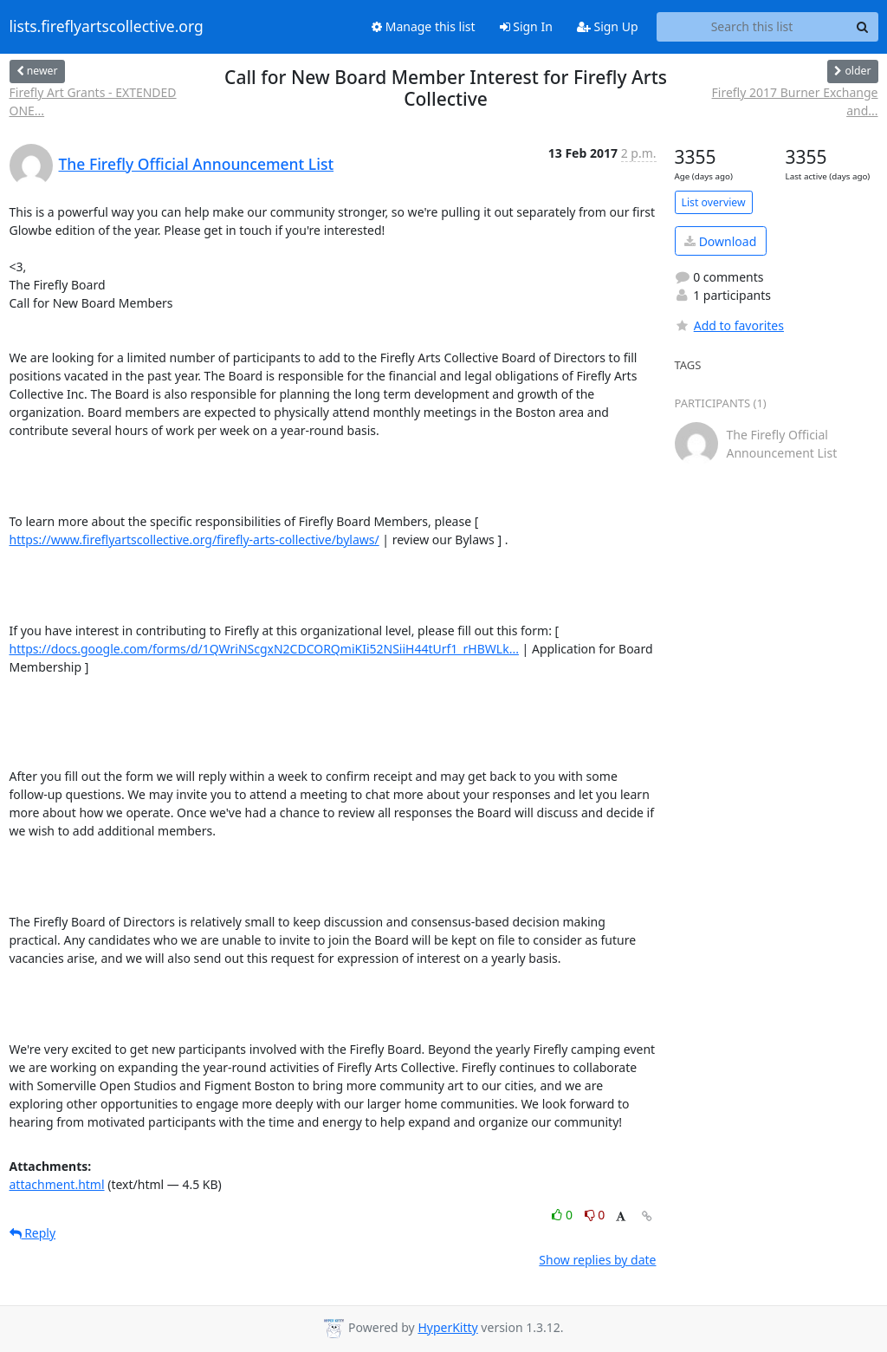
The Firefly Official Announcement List (196, 163)
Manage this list (424, 26)
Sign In (526, 26)
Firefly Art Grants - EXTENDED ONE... (93, 101)
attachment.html (57, 1184)
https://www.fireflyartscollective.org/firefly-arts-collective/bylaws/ (194, 539)
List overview (714, 202)
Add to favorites (729, 325)
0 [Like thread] (563, 1214)
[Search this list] (752, 27)
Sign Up (607, 26)
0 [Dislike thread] (595, 1214)
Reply (33, 1233)
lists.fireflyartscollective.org (107, 26)
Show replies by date (597, 1259)
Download (720, 241)
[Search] (862, 27)
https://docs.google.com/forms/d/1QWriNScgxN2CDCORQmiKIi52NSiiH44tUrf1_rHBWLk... (264, 648)
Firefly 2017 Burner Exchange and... (795, 101)
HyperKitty (447, 1327)
